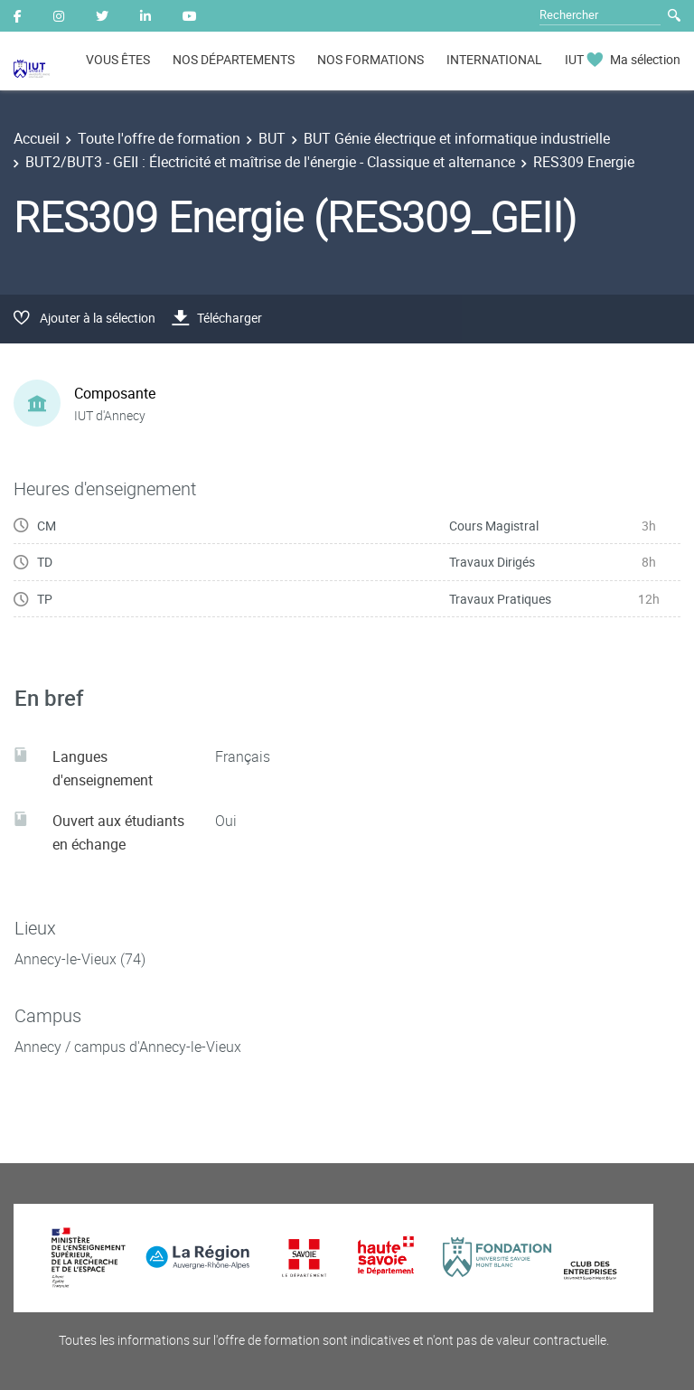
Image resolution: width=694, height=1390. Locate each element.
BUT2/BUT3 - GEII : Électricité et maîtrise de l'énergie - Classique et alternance (270, 162)
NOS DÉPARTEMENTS (234, 59)
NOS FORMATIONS (370, 59)
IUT (574, 59)
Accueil (37, 138)
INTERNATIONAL (494, 59)
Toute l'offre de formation (159, 138)
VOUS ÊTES (118, 59)
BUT (272, 138)
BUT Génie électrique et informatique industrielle (457, 138)
